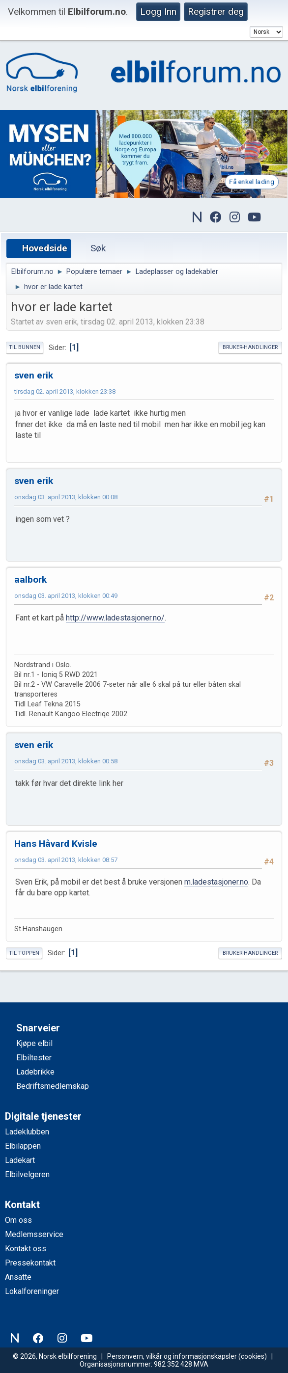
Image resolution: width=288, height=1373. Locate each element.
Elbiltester (34, 1057)
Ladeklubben (27, 1131)
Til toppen (24, 953)
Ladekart (20, 1160)
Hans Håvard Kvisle (55, 843)
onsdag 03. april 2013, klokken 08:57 (65, 859)
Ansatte (18, 1277)
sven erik (33, 375)
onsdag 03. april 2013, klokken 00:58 (65, 761)
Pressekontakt (30, 1262)
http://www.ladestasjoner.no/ (115, 617)
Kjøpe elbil (34, 1043)
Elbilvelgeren (27, 1174)
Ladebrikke (35, 1072)
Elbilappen (23, 1146)
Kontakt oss (25, 1248)
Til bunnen (24, 347)
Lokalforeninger (32, 1291)
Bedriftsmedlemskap (52, 1086)
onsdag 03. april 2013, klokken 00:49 (65, 595)
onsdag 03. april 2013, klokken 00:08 (65, 497)
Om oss (18, 1220)
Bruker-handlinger (250, 347)
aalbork (30, 579)
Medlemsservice (34, 1234)
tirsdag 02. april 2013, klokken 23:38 (64, 391)
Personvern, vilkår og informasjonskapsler (172, 1356)
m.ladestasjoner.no (216, 882)
